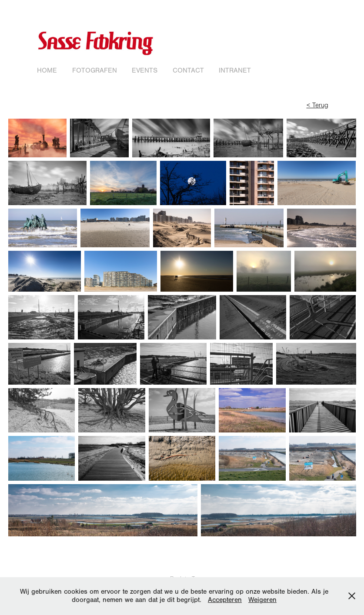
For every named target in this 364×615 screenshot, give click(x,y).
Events (144, 70)
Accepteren (225, 600)
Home (47, 70)
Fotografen (94, 70)
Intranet (235, 70)
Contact (188, 70)
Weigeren (262, 600)
